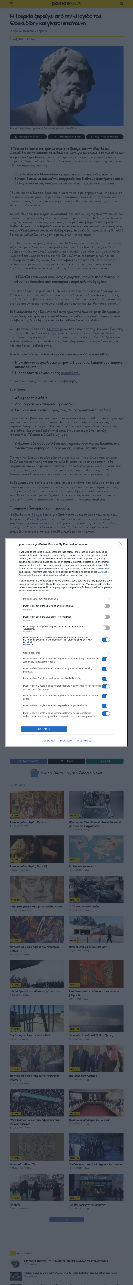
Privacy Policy (84, 741)
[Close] (121, 544)
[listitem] (66, 598)
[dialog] (66, 642)
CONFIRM (45, 729)
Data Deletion (48, 741)
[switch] (106, 605)
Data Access (66, 741)
